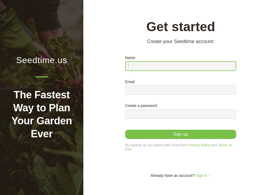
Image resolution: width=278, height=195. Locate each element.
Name (130, 58)
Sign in (203, 175)
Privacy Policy (199, 145)
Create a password (141, 105)
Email (130, 82)
